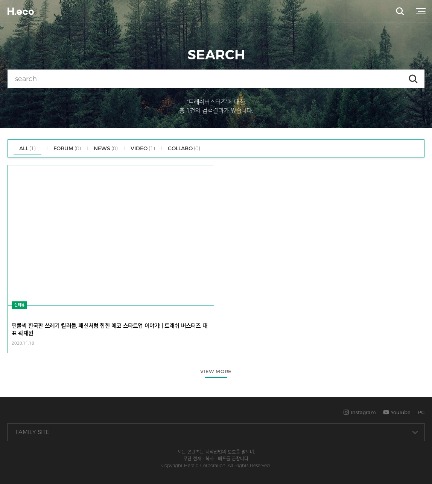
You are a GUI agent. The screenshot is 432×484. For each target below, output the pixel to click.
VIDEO (143, 148)
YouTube (397, 412)
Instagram (359, 412)
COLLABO (184, 148)
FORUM (67, 148)
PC (421, 412)
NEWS (106, 148)
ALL (27, 148)
